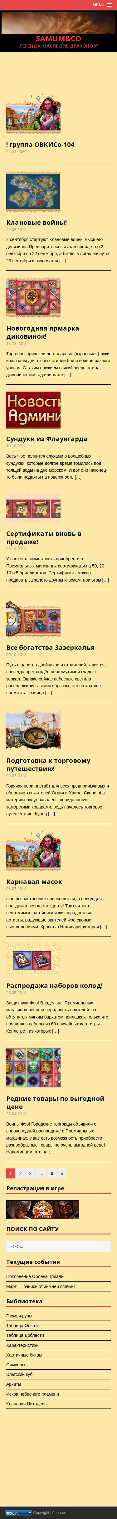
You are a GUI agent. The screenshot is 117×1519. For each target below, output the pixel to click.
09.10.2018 (16, 549)
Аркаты (13, 1384)
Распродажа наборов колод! (54, 985)
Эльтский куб (19, 1374)
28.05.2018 (16, 992)
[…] (62, 260)
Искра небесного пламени (32, 1394)
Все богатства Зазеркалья (50, 647)
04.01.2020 (16, 151)
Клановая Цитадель (26, 1403)
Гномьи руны (19, 1315)
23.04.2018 (16, 1113)
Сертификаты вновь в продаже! (43, 537)
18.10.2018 (16, 446)
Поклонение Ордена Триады (35, 1276)
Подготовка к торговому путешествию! (48, 764)
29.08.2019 (16, 229)
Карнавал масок (34, 881)
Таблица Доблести (25, 1335)
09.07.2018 (16, 775)
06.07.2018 (16, 888)
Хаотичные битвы (24, 1354)
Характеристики (22, 1345)
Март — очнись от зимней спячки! (40, 1286)
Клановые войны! (36, 222)
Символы (15, 1364)
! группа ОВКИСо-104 (40, 144)
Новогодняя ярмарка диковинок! (42, 332)
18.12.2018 (16, 343)
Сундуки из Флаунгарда (47, 438)
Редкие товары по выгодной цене (55, 1102)
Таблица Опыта (22, 1325)
